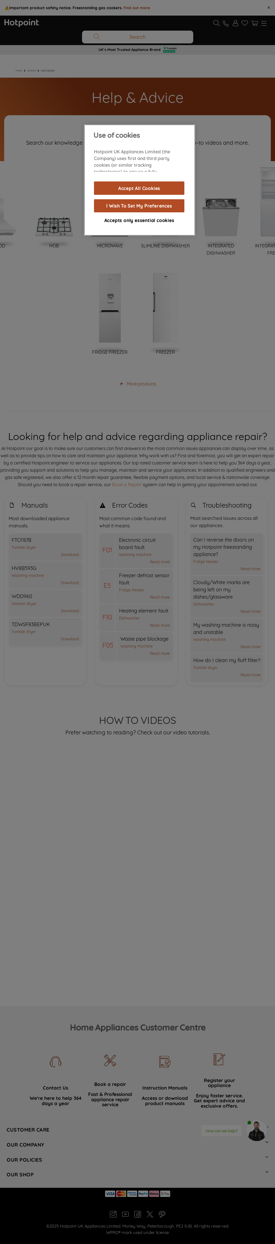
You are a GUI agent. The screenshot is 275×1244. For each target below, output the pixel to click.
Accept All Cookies (139, 188)
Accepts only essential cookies (139, 220)
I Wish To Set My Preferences (139, 205)
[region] (139, 180)
